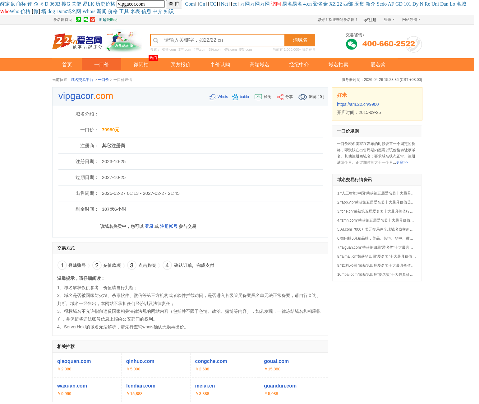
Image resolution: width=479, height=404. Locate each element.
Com (190, 4)
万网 (245, 4)
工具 (124, 11)
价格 (110, 4)
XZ (332, 4)
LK (91, 4)
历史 (100, 4)
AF (391, 4)
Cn (202, 4)
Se (379, 4)
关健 (76, 4)
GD (399, 4)
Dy (415, 4)
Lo (452, 4)
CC (213, 4)
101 (407, 4)
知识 (169, 11)
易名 (287, 4)
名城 (461, 4)
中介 (158, 11)
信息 (146, 11)
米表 (135, 11)
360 (53, 4)
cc (235, 4)
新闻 (102, 11)
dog (51, 11)
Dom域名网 (68, 11)
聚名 (318, 4)
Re (427, 4)
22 (339, 4)
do (384, 4)
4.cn (307, 4)
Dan (444, 4)
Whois (88, 11)
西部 (348, 4)
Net (224, 4)
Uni (435, 4)
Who (14, 11)
